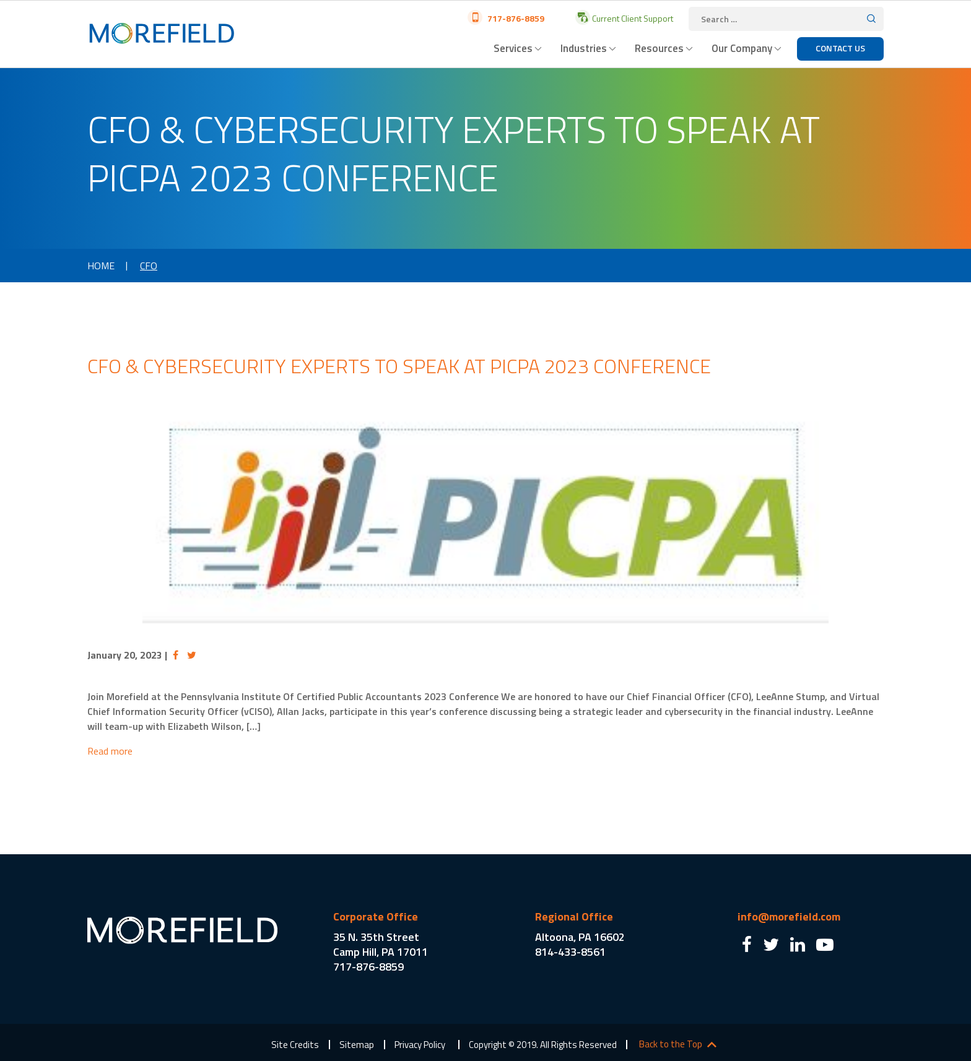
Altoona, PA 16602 (580, 937)
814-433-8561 (570, 951)
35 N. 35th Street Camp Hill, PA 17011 (380, 944)
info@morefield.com (789, 916)
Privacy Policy (419, 1044)
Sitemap (356, 1044)
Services (513, 48)
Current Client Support (631, 18)
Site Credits (295, 1044)
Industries (583, 48)
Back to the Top (670, 1044)
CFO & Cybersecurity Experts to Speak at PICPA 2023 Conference (399, 366)
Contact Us (840, 47)
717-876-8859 (515, 18)
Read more (110, 750)
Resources (659, 48)
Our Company (742, 48)
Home (101, 265)
